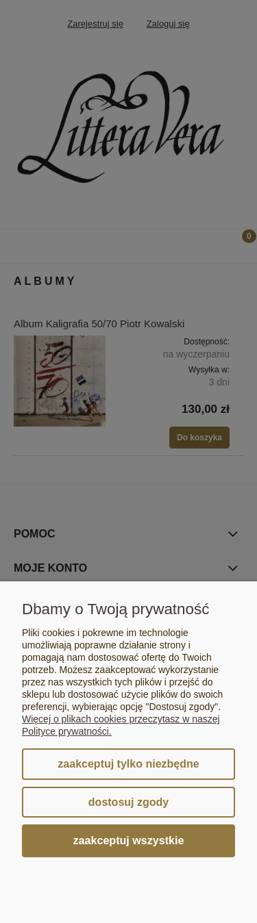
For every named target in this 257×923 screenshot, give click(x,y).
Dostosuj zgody (128, 802)
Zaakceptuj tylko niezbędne (128, 764)
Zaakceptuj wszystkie (128, 840)
